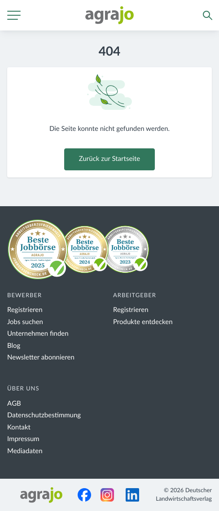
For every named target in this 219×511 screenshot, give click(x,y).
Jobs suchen (25, 322)
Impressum (23, 439)
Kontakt (19, 427)
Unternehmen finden (38, 333)
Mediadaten (25, 451)
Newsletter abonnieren (40, 357)
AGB (14, 403)
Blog (13, 345)
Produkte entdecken (143, 322)
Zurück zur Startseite (109, 159)
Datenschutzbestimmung (44, 415)
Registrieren (25, 310)
